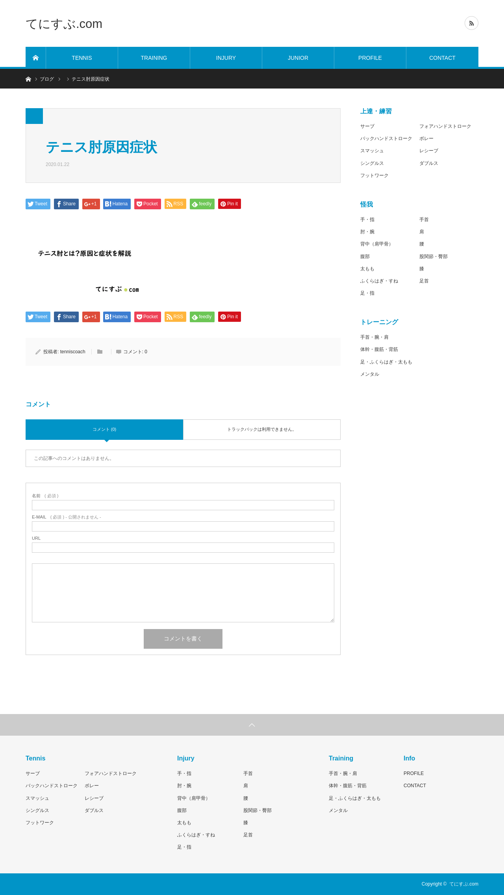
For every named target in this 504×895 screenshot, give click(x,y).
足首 (424, 281)
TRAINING (154, 58)
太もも (367, 268)
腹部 (365, 256)
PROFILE (370, 58)
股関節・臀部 (433, 256)
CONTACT (442, 58)
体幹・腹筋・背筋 (379, 349)
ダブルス (428, 163)
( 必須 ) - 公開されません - (66, 517)
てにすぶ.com (64, 23)
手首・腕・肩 (374, 337)
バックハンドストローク (386, 138)
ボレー (426, 138)
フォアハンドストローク (445, 126)
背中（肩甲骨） (376, 244)
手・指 (367, 219)
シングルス (372, 163)
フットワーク (374, 175)
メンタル (369, 374)
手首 (424, 219)
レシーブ (428, 150)
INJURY (226, 58)
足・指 (367, 293)
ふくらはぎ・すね (379, 281)
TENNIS (82, 58)
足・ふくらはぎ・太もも (386, 362)
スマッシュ (372, 150)
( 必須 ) (45, 496)
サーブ (367, 126)
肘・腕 (367, 231)
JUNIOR (298, 58)
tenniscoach (72, 351)
